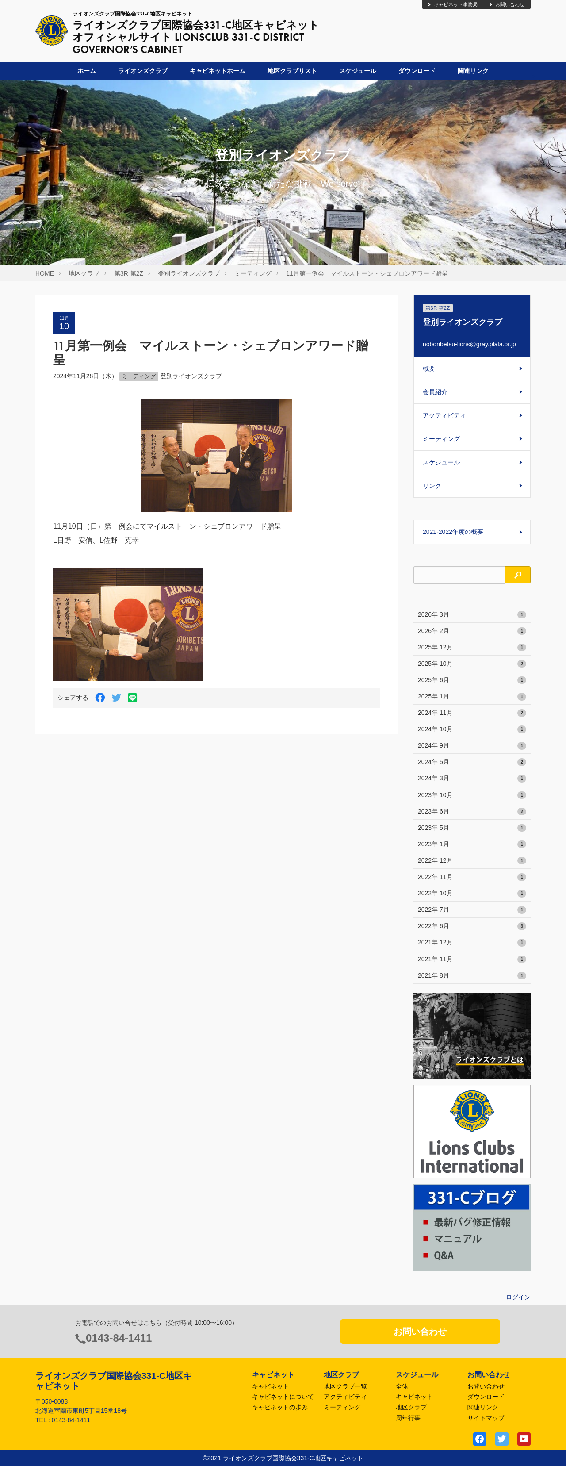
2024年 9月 (472, 746)
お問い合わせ (506, 4)
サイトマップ (486, 1417)
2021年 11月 (472, 959)
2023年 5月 (472, 828)
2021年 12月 (472, 943)
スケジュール (357, 70)
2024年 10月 (472, 729)
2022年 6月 (472, 926)
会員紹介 (435, 391)
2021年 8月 (472, 976)
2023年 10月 (472, 795)
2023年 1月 (472, 844)
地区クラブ (84, 273)
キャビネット (270, 1386)
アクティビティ (444, 415)
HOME (44, 273)
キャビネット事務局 (452, 4)
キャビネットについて (283, 1396)
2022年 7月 (472, 910)
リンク (432, 485)
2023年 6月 (472, 812)
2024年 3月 (472, 779)
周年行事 (408, 1417)
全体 (402, 1386)
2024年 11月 (472, 713)
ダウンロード (417, 70)
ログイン (518, 1297)
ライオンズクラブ (143, 70)
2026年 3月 (472, 615)
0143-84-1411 (119, 1338)
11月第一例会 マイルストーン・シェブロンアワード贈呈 (367, 273)
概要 (429, 368)
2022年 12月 (472, 861)
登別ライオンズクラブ (189, 273)
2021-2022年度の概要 (453, 531)
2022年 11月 (472, 877)
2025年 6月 (472, 680)
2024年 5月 (472, 762)
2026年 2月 (472, 631)
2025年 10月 (472, 664)
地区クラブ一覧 (345, 1386)
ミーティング (253, 273)
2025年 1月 (472, 697)
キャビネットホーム (217, 70)
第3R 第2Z (128, 273)
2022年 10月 (472, 894)
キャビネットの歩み (280, 1407)
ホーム (86, 70)
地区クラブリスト (292, 70)
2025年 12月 (472, 648)
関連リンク (473, 70)
